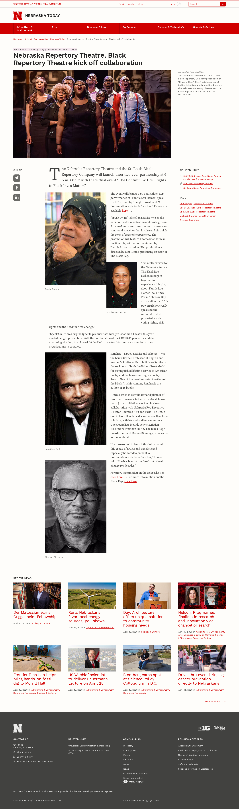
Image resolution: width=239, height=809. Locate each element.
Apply (131, 4)
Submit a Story (25, 757)
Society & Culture (203, 27)
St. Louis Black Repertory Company (202, 188)
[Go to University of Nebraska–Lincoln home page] (17, 15)
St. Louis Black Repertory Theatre (197, 211)
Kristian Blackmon (189, 220)
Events (126, 755)
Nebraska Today (42, 15)
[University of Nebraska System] (219, 728)
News (126, 769)
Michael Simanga (188, 216)
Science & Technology (171, 27)
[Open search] (206, 4)
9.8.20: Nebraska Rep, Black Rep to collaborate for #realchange (202, 177)
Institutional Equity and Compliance (197, 750)
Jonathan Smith (207, 216)
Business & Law (96, 27)
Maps (126, 764)
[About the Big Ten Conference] (204, 728)
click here (116, 477)
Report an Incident (134, 780)
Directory (128, 745)
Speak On (185, 207)
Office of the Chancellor (136, 773)
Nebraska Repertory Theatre (198, 183)
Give (140, 4)
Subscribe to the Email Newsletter (35, 761)
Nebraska (17, 39)
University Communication (36, 39)
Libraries (128, 759)
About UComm (24, 752)
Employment (130, 750)
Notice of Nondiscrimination (193, 755)
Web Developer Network (90, 791)
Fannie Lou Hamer (203, 203)
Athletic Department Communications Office (88, 751)
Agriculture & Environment (24, 29)
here (125, 210)
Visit (122, 4)
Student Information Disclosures (195, 769)
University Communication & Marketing (89, 745)
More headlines (213, 701)
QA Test (109, 791)
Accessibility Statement (190, 745)
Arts (54, 27)
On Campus (129, 27)
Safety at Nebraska (188, 764)
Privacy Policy (185, 759)
